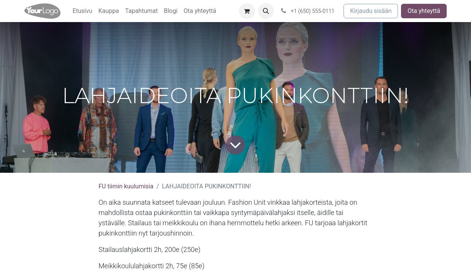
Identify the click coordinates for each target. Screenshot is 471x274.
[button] (266, 11)
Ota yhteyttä (423, 10)
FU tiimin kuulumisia (126, 186)
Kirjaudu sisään (370, 10)
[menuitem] (82, 11)
